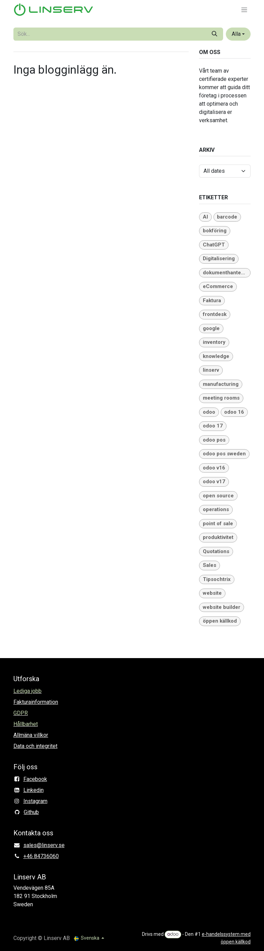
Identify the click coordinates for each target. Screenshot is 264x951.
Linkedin (33, 790)
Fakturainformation (35, 702)
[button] (238, 34)
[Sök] (214, 34)
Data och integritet (35, 746)
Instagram (35, 801)
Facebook (35, 779)
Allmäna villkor (30, 735)
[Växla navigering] (244, 9)
